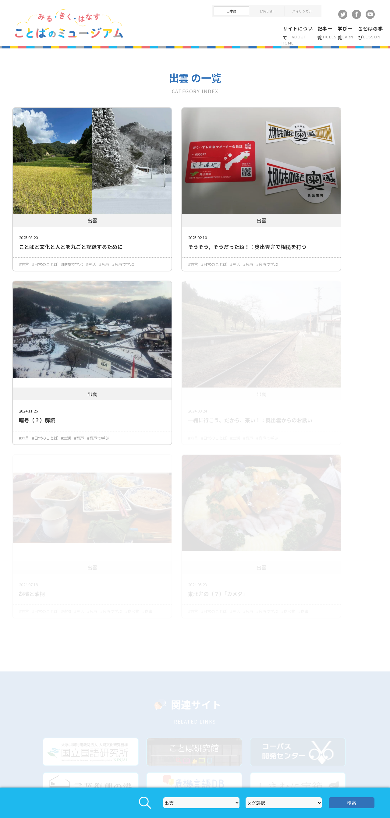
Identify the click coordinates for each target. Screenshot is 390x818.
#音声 (104, 246)
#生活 (91, 246)
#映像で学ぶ (72, 246)
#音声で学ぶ (30, 253)
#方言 (24, 246)
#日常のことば (45, 246)
